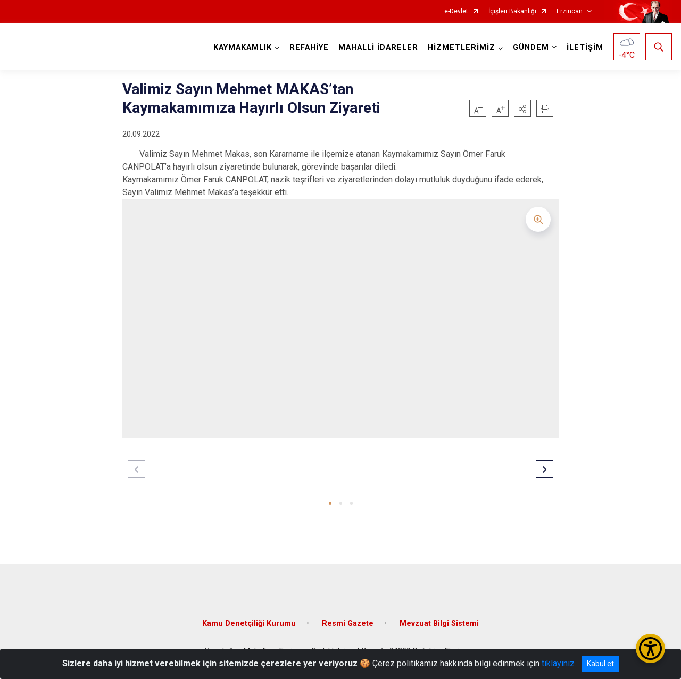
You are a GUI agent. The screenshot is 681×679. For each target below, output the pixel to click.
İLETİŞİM (585, 47)
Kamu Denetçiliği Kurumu (249, 623)
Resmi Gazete (347, 623)
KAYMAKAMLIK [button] (242, 47)
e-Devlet (456, 11)
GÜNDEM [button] (531, 47)
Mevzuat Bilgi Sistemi (439, 623)
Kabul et (600, 663)
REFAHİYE (309, 47)
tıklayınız (558, 663)
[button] (522, 108)
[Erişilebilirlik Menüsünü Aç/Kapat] (650, 648)
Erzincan (570, 11)
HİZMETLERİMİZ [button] (461, 47)
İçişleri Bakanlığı (512, 11)
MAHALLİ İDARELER (378, 47)
